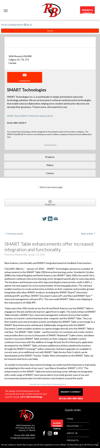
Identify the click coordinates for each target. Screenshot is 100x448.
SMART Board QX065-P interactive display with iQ (30, 116)
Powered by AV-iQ (59, 384)
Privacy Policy (47, 384)
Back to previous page (50, 187)
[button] (5, 10)
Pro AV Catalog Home (12, 24)
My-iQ (28, 24)
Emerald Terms (35, 384)
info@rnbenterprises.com (23, 438)
